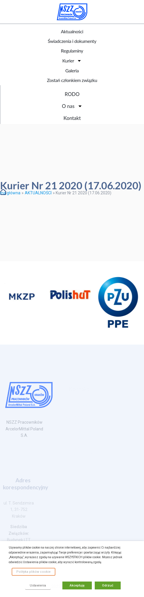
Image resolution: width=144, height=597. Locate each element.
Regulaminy (72, 50)
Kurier (72, 60)
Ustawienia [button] (38, 585)
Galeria (72, 70)
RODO (72, 94)
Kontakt (72, 118)
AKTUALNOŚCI (38, 193)
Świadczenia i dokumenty (72, 41)
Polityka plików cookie (33, 572)
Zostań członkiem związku (72, 80)
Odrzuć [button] (107, 585)
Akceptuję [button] (77, 585)
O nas (72, 106)
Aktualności (72, 31)
